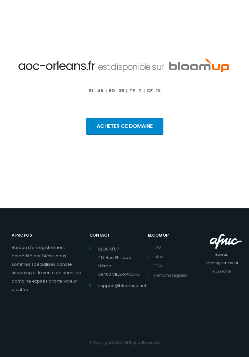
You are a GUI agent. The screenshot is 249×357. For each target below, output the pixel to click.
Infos (158, 256)
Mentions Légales (171, 275)
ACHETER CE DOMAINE (125, 126)
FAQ (157, 247)
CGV (158, 266)
